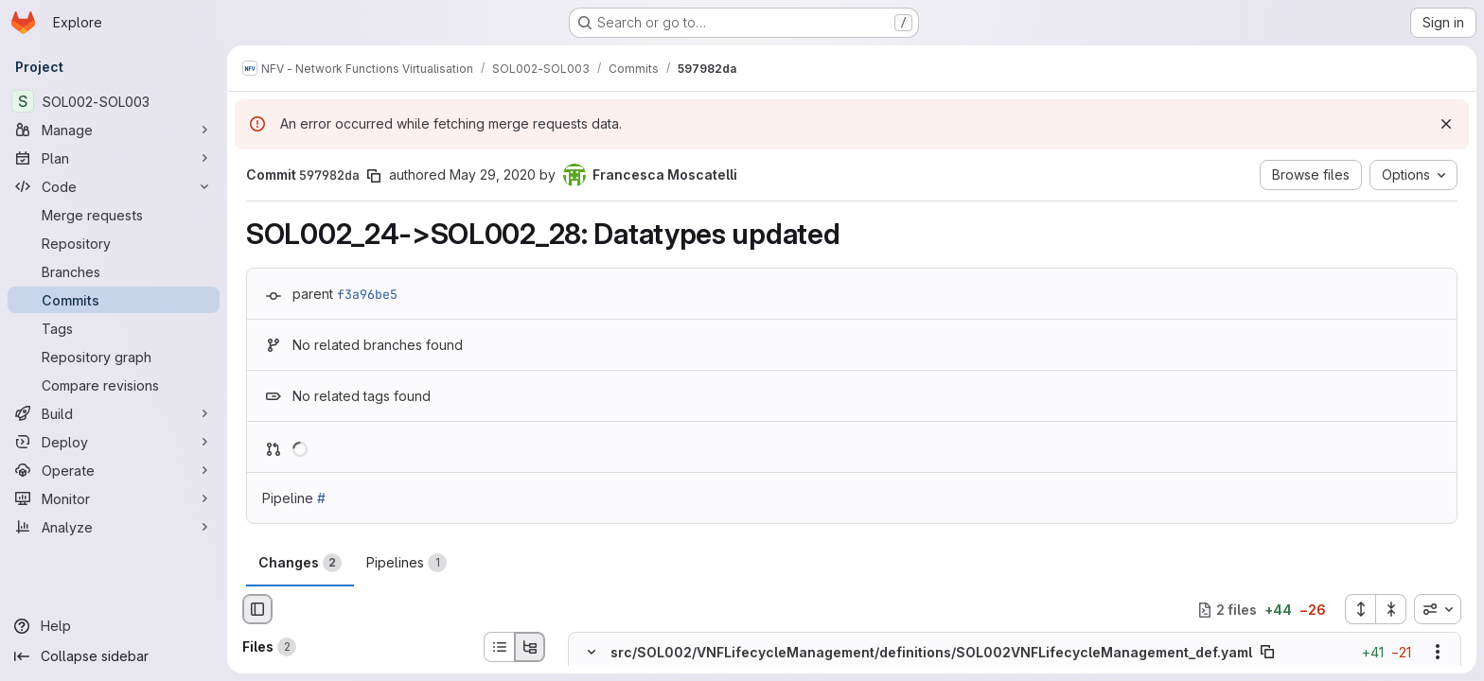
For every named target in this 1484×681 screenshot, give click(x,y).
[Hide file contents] (591, 652)
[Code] (114, 186)
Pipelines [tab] (406, 562)
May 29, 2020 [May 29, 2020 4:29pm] (493, 174)
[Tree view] (530, 647)
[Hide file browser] (257, 609)
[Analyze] (114, 527)
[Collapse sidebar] (114, 656)
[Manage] (114, 129)
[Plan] (114, 158)
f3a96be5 (367, 294)
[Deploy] (114, 441)
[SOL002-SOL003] (114, 101)
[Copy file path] (1267, 652)
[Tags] (114, 328)
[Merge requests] (114, 214)
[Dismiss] (1446, 124)
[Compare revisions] (114, 385)
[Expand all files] (1360, 609)
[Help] (114, 626)
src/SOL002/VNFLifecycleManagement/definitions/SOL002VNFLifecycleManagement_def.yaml (931, 652)
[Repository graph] (114, 356)
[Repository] (114, 243)
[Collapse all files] (1391, 609)
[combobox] (1437, 609)
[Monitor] (114, 498)
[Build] (114, 413)
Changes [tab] (300, 562)
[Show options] (1437, 652)
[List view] (499, 647)
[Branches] (114, 271)
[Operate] (114, 470)
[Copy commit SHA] (373, 176)
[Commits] (114, 300)
